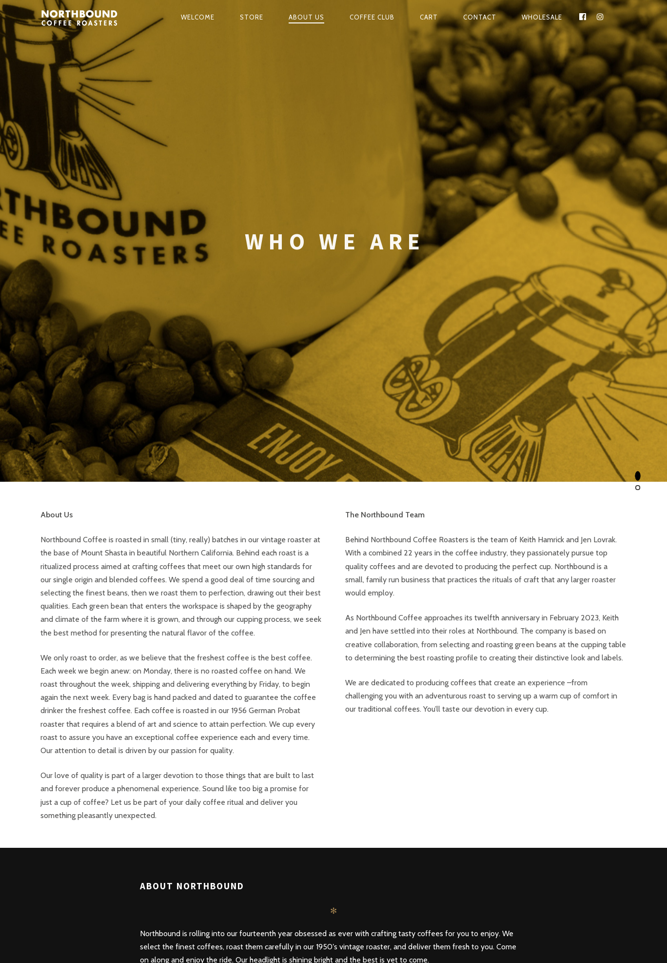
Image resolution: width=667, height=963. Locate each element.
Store (251, 17)
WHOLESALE (542, 17)
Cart (429, 17)
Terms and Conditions (478, 908)
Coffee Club (372, 17)
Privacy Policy (537, 908)
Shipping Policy (416, 908)
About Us (306, 17)
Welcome (198, 17)
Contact (479, 17)
